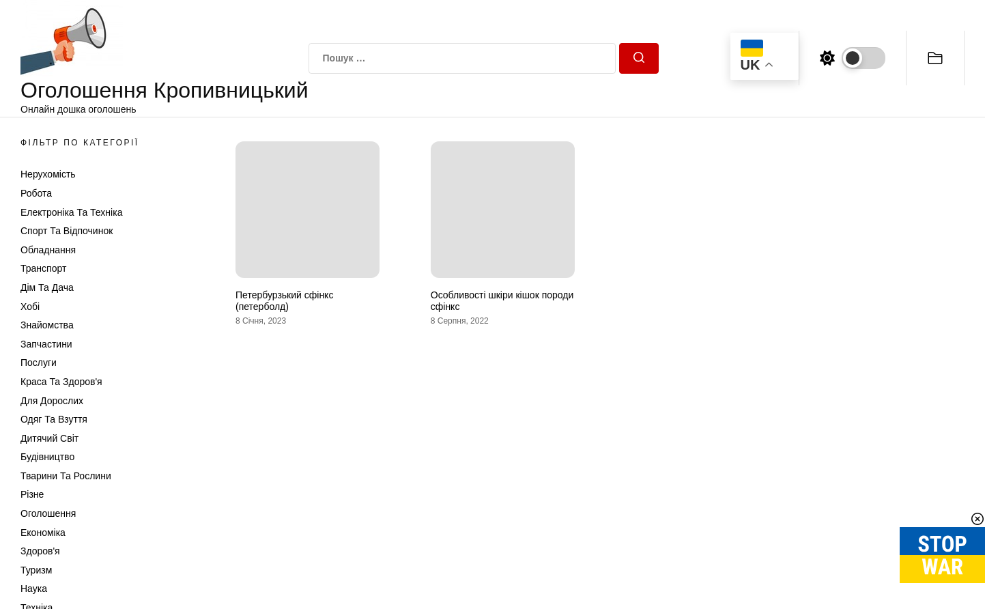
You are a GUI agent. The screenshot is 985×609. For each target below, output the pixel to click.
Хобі (30, 306)
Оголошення (48, 513)
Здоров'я (40, 551)
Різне (32, 494)
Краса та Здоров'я (61, 381)
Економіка (43, 532)
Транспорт (43, 268)
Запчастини (46, 344)
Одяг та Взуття (53, 419)
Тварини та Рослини (65, 475)
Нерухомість (48, 174)
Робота (36, 193)
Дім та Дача (47, 287)
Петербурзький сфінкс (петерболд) (284, 300)
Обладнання (48, 249)
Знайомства (47, 325)
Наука (33, 588)
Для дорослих (51, 400)
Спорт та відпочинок (66, 230)
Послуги (38, 362)
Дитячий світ (49, 438)
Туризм (36, 570)
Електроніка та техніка (71, 212)
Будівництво (47, 456)
